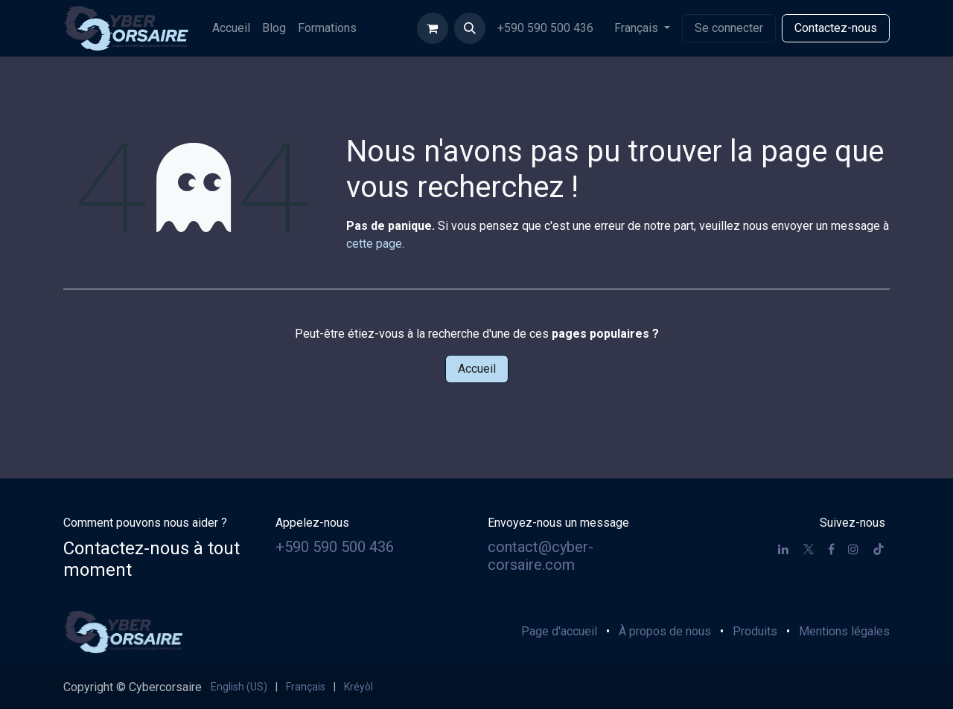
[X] (808, 549)
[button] (469, 28)
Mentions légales (844, 631)
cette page (374, 244)
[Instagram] (853, 549)
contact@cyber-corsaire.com (540, 556)
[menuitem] (231, 28)
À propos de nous (665, 631)
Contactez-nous (835, 28)
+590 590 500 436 (546, 28)
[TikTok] (878, 549)
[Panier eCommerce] (432, 28)
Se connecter (729, 28)
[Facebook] (831, 549)
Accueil (477, 369)
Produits (755, 631)
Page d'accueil (559, 631)
